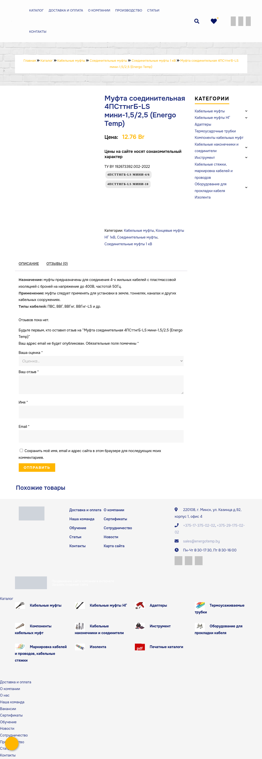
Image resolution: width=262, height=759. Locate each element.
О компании (98, 10)
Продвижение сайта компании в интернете (83, 581)
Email (24, 426)
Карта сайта (114, 546)
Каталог (35, 10)
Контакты (37, 31)
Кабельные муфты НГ (108, 606)
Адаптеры (158, 606)
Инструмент (160, 626)
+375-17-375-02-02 (199, 525)
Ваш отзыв (29, 372)
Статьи (153, 10)
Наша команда (81, 519)
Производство (128, 10)
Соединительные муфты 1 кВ (128, 244)
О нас (4, 696)
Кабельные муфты (139, 230)
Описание (29, 263)
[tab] (29, 264)
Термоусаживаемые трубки (220, 609)
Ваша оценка (31, 352)
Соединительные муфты (137, 237)
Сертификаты (115, 519)
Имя (23, 402)
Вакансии (8, 709)
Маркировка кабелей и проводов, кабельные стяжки (41, 654)
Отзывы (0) (57, 263)
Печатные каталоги (166, 647)
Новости (111, 537)
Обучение (77, 528)
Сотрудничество (118, 528)
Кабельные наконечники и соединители (99, 630)
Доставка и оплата (65, 10)
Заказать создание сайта (70, 585)
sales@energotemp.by (201, 541)
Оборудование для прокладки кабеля (219, 630)
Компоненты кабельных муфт (33, 630)
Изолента (98, 647)
